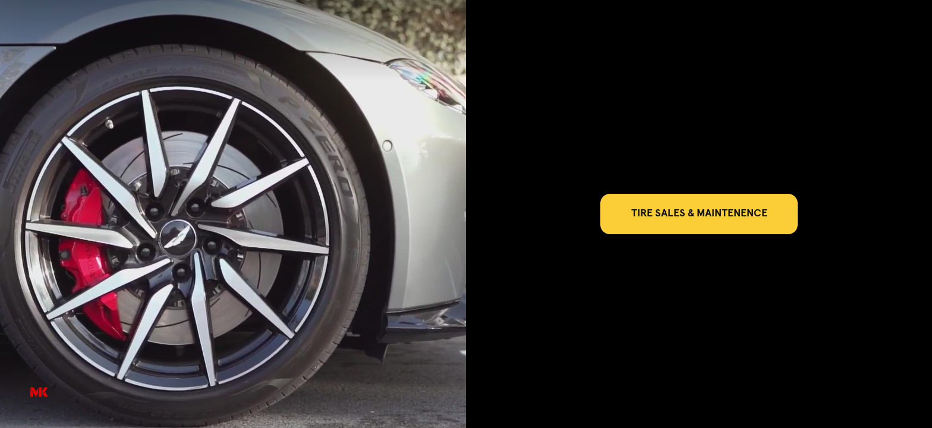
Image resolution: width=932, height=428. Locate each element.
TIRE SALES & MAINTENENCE (699, 213)
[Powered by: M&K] (39, 392)
